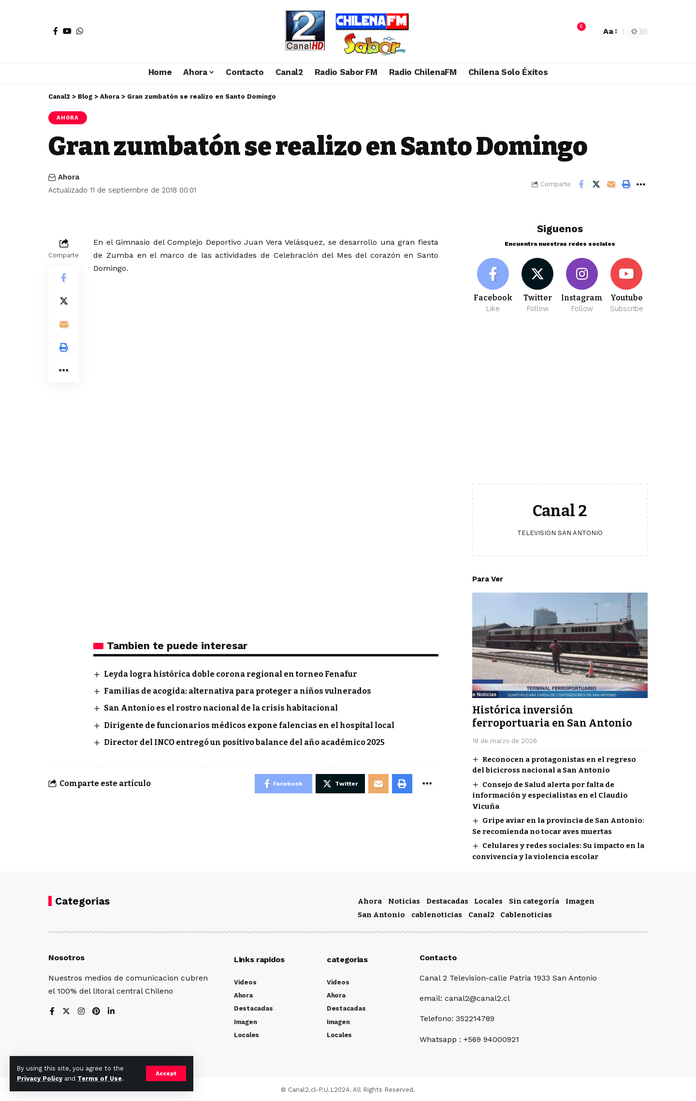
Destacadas (447, 899)
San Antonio (381, 913)
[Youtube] (627, 279)
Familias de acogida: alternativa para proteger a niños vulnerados (237, 691)
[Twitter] (538, 279)
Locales (488, 899)
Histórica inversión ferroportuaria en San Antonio (552, 709)
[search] (591, 31)
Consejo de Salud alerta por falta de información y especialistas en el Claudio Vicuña (550, 788)
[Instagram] (582, 279)
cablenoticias (436, 913)
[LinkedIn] (111, 1010)
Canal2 (481, 913)
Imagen (580, 899)
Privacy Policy (39, 1078)
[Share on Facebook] (581, 184)
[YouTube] (67, 31)
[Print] (626, 184)
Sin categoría (534, 899)
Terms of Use (99, 1078)
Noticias (404, 899)
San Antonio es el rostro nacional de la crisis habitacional (221, 708)
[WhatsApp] (80, 31)
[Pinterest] (96, 1010)
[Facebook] (55, 31)
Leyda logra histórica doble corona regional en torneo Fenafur (230, 674)
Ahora (68, 117)
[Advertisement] (560, 398)
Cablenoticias (526, 913)
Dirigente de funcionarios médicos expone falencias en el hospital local (249, 725)
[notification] (576, 31)
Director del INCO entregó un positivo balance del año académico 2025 (244, 742)
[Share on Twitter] (596, 184)
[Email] (611, 184)
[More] (641, 184)
